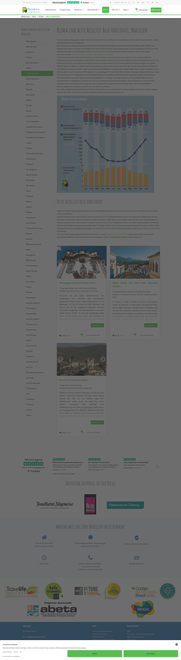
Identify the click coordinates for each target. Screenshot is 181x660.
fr (129, 2)
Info (104, 9)
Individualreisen (50, 9)
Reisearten (78, 9)
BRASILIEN (25, 16)
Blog (125, 9)
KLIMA (41, 16)
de (122, 2)
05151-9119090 (41, 2)
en (126, 2)
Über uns (115, 9)
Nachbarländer (92, 9)
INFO (34, 16)
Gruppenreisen (65, 9)
